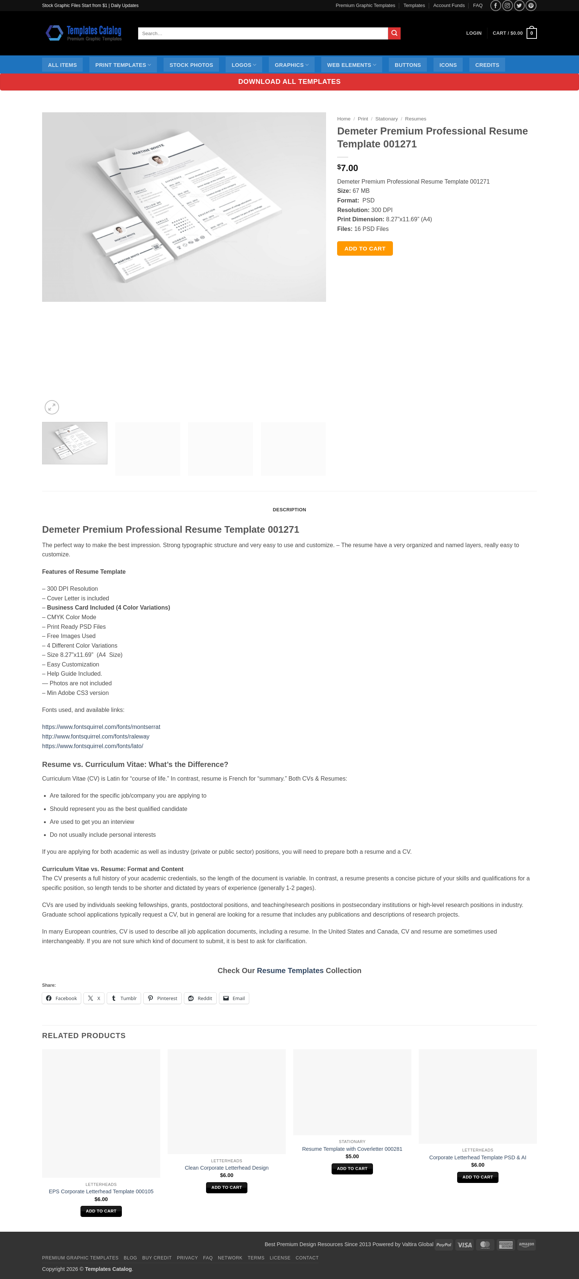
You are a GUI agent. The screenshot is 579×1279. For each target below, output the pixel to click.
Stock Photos (191, 65)
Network (230, 1258)
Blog (130, 1258)
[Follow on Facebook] (495, 5)
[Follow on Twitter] (519, 5)
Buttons (408, 65)
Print (363, 119)
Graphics (292, 64)
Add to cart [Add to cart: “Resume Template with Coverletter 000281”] (352, 1168)
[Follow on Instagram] (507, 5)
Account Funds (449, 5)
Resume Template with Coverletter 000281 (352, 1149)
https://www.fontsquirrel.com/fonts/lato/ (92, 746)
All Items (62, 65)
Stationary (386, 119)
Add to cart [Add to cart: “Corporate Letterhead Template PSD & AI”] (478, 1177)
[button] (515, 33)
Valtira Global (418, 1244)
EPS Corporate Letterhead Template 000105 (101, 1191)
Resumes (415, 119)
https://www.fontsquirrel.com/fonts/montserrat (101, 727)
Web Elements (351, 64)
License (280, 1258)
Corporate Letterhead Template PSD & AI (478, 1157)
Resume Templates (290, 970)
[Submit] (394, 33)
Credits (487, 65)
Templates (414, 5)
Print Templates (123, 64)
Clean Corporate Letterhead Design (226, 1168)
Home (343, 119)
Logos (244, 64)
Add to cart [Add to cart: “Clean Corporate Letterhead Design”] (227, 1187)
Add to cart (365, 248)
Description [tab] (289, 509)
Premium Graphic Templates (365, 5)
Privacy (187, 1258)
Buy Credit (157, 1258)
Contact (307, 1258)
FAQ (478, 5)
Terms (256, 1258)
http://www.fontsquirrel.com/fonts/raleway (96, 736)
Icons (448, 65)
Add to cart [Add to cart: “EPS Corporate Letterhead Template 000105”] (101, 1211)
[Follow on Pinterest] (530, 5)
